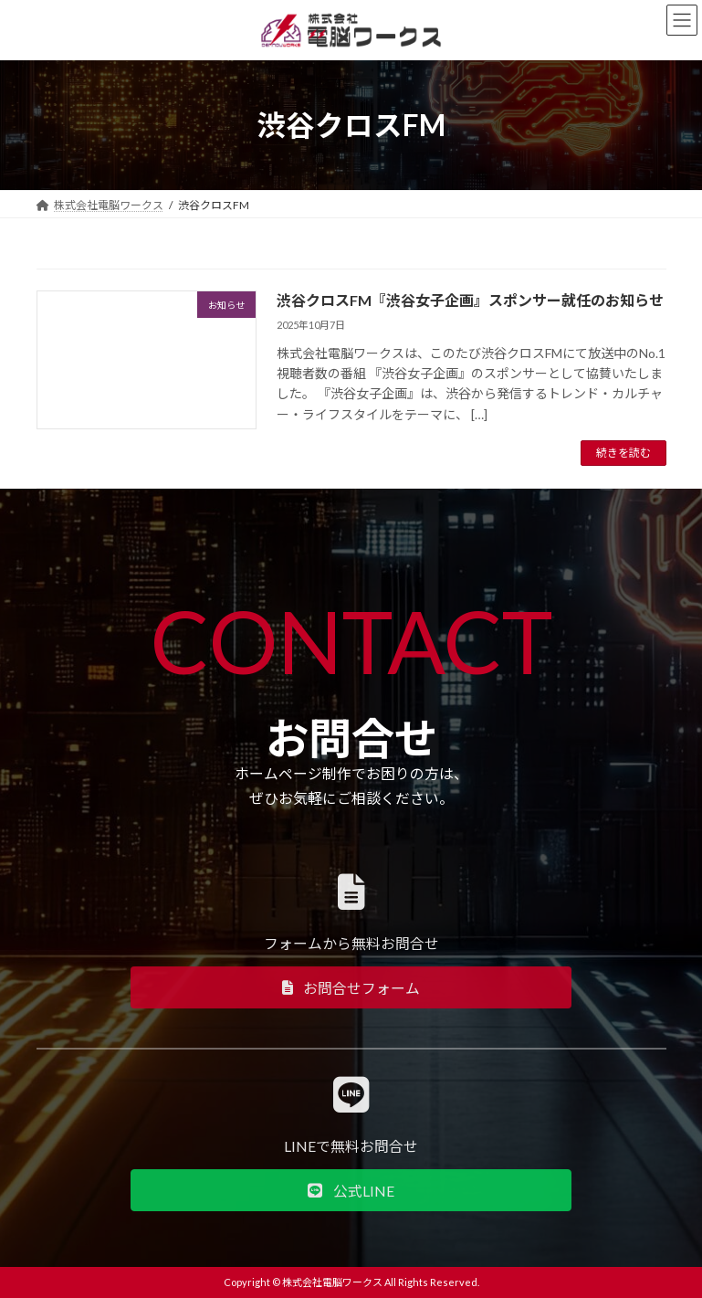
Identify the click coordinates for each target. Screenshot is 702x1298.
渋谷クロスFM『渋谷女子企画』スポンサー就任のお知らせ (470, 300)
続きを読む (623, 452)
